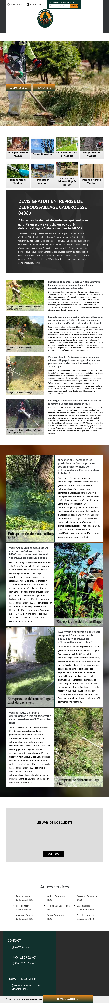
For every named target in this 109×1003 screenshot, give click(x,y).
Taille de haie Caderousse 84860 (58, 907)
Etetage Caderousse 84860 (55, 917)
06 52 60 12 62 (34, 4)
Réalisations (44, 88)
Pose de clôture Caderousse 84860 (24, 898)
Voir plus (53, 853)
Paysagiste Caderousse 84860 (87, 898)
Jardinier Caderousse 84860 (56, 898)
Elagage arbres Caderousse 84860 (85, 907)
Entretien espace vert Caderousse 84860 (86, 917)
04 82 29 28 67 (15, 4)
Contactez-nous (18, 88)
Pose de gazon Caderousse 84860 (24, 907)
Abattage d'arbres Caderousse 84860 (24, 917)
